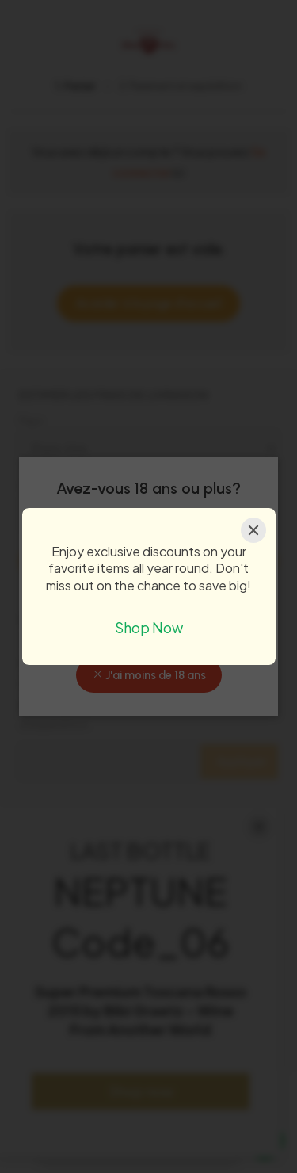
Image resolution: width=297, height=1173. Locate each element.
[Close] (253, 530)
